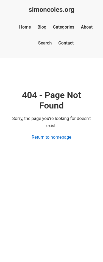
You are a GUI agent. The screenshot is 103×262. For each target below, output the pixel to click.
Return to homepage (51, 137)
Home (25, 27)
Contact (66, 43)
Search (45, 43)
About (87, 27)
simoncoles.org (51, 9)
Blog (42, 27)
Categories (63, 27)
